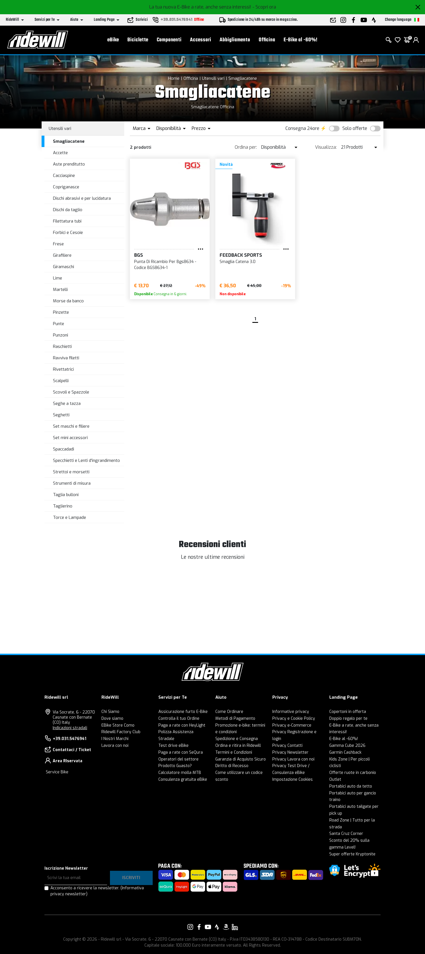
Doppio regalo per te (348, 718)
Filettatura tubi (67, 221)
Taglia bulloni (66, 495)
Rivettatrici (63, 369)
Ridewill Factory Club (120, 732)
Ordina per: (246, 147)
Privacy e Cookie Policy (293, 718)
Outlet (335, 779)
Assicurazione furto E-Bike (183, 711)
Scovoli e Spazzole (71, 392)
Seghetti (61, 415)
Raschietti (62, 346)
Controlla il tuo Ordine (178, 718)
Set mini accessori (70, 438)
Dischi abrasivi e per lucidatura (82, 198)
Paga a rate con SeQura (180, 752)
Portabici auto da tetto (350, 786)
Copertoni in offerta (347, 711)
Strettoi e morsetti (71, 472)
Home (173, 78)
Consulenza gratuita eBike (182, 779)
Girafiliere (62, 255)
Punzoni (60, 335)
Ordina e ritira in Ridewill (238, 745)
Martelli (60, 289)
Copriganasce (66, 187)
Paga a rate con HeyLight (181, 725)
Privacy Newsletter (290, 752)
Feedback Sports (241, 255)
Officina (267, 40)
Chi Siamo (110, 711)
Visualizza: (326, 147)
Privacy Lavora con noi (293, 759)
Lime (57, 278)
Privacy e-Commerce (291, 725)
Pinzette (61, 312)
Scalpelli (61, 381)
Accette (60, 153)
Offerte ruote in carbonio (352, 772)
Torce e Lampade (69, 517)
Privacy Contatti (287, 745)
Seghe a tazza (67, 403)
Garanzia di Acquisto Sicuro (240, 759)
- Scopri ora (264, 7)
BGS (138, 255)
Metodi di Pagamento (235, 718)
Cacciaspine (64, 175)
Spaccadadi (63, 449)
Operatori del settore (178, 759)
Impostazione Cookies (292, 779)
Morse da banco (68, 301)
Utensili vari (213, 78)
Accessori (200, 40)
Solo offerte (354, 128)
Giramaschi (63, 267)
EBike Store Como (117, 725)
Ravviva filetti (66, 358)
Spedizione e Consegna (236, 738)
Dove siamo (112, 718)
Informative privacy (290, 711)
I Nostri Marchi (114, 738)
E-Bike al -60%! (300, 40)
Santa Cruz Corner (346, 833)
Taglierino (62, 506)
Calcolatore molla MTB (179, 772)
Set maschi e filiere (71, 426)
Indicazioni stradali (70, 728)
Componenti (169, 40)
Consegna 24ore (302, 128)
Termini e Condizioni (233, 752)
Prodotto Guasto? (175, 766)
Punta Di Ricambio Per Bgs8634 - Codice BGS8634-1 (165, 264)
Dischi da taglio (67, 210)
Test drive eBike (173, 745)
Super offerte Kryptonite (352, 854)
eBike (113, 40)
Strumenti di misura (72, 483)
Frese (58, 244)
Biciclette (137, 40)
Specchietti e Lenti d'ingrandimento (86, 460)
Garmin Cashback (345, 752)
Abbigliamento (235, 40)
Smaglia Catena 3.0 (238, 261)
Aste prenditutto (69, 164)
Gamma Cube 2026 (347, 745)
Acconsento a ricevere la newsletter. (97, 891)
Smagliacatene (242, 78)
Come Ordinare (229, 711)
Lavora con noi (114, 745)
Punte (58, 324)
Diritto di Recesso (231, 766)
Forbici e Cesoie (68, 232)
